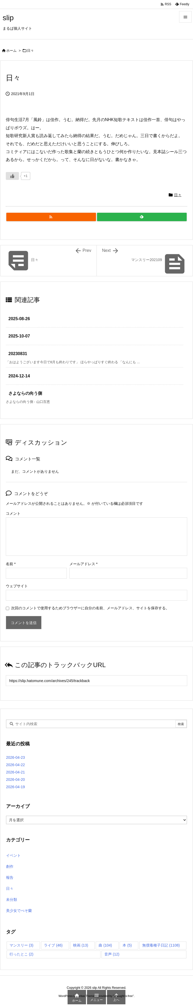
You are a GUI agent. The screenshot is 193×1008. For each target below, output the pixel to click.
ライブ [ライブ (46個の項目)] (53, 945)
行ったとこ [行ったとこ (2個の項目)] (21, 954)
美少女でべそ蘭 (19, 910)
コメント (13, 513)
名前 (11, 564)
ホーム (11, 51)
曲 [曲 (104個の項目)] (105, 945)
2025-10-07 (19, 336)
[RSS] (51, 217)
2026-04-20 (15, 779)
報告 (9, 877)
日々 (30, 51)
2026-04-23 (15, 757)
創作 (9, 866)
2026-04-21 (15, 772)
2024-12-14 (19, 376)
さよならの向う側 (25, 393)
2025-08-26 (19, 318)
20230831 (17, 353)
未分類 (11, 899)
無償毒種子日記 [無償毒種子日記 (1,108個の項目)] (161, 945)
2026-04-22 (15, 765)
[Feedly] (142, 217)
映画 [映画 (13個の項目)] (80, 945)
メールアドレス (83, 564)
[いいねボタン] (12, 176)
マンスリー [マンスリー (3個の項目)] (21, 945)
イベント (13, 855)
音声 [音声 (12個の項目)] (111, 954)
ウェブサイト (17, 586)
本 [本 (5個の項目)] (127, 945)
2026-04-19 (15, 787)
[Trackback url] (96, 680)
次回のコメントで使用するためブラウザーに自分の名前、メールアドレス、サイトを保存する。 (90, 608)
